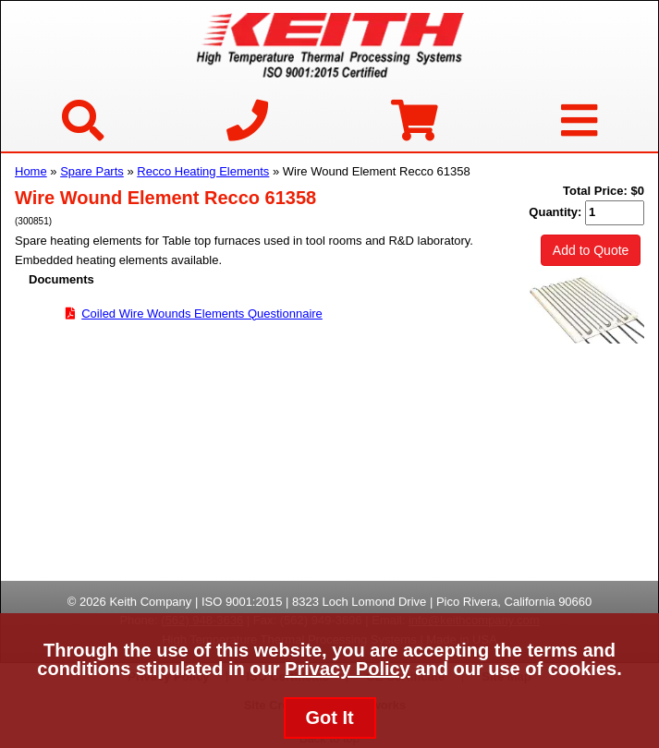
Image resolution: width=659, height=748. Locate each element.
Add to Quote (591, 250)
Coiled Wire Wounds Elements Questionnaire (202, 313)
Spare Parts (92, 171)
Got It (329, 717)
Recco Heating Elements (203, 171)
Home (31, 171)
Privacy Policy (347, 668)
